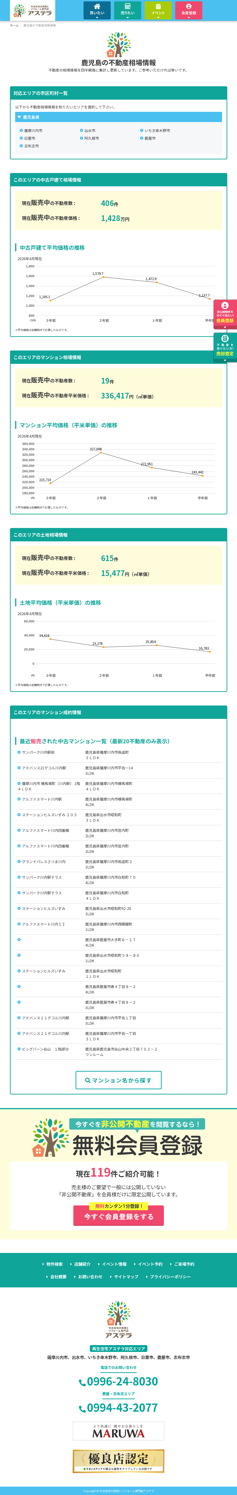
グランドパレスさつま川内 (43, 861)
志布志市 (31, 146)
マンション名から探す (118, 1080)
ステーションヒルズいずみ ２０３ (49, 814)
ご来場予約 (184, 1264)
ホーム (14, 25)
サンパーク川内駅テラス (42, 877)
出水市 (89, 130)
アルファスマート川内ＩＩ (43, 924)
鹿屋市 (150, 138)
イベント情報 (114, 1264)
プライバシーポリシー (170, 1276)
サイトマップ (126, 1276)
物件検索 (54, 1264)
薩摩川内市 (33, 130)
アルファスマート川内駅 (42, 799)
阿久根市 (91, 138)
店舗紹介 (82, 1264)
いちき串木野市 (157, 130)
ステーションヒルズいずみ (43, 908)
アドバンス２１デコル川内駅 (45, 1017)
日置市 (29, 138)
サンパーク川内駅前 (38, 752)
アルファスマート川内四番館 (45, 830)
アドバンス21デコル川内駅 (44, 767)
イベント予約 (150, 1264)
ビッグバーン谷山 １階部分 (45, 1049)
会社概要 (58, 1276)
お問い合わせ (90, 1276)
